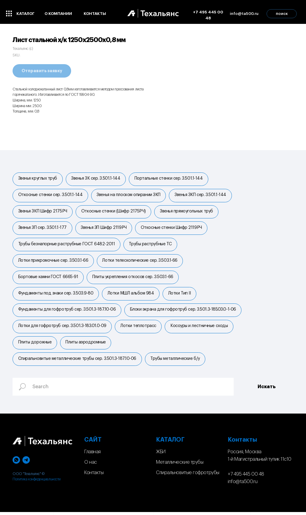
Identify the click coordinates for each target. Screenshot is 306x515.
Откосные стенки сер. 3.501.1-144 (50, 195)
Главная (92, 454)
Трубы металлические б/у (175, 361)
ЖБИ (161, 454)
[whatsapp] (16, 463)
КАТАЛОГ (170, 443)
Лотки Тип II (180, 295)
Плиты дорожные (35, 345)
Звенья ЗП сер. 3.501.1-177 (42, 228)
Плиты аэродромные (86, 345)
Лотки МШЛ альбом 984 (131, 295)
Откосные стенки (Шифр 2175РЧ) (114, 212)
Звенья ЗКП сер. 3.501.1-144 (201, 195)
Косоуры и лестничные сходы (199, 328)
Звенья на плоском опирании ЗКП (129, 195)
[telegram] (26, 463)
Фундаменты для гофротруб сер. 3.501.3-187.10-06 (67, 311)
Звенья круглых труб (37, 179)
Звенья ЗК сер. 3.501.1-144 (95, 179)
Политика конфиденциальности (37, 482)
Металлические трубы (179, 465)
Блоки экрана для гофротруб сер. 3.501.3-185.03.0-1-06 (183, 311)
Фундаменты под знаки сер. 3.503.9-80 (56, 295)
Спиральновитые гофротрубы (187, 475)
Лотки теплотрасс (139, 328)
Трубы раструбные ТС (150, 245)
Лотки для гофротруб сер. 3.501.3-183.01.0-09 (62, 328)
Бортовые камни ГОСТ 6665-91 (48, 278)
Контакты (93, 475)
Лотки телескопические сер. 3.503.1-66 (140, 262)
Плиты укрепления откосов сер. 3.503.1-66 (133, 278)
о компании (58, 14)
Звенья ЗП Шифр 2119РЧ (104, 228)
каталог (25, 14)
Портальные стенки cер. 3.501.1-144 (169, 179)
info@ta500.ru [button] (244, 14)
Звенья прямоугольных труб (187, 212)
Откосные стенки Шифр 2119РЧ (172, 228)
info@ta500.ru (242, 484)
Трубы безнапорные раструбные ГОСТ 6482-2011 (66, 245)
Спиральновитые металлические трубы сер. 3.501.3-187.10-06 (77, 361)
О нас (90, 465)
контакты (95, 14)
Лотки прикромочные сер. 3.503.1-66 (53, 262)
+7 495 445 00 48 (208, 15)
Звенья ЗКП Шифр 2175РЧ (42, 212)
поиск (282, 14)
